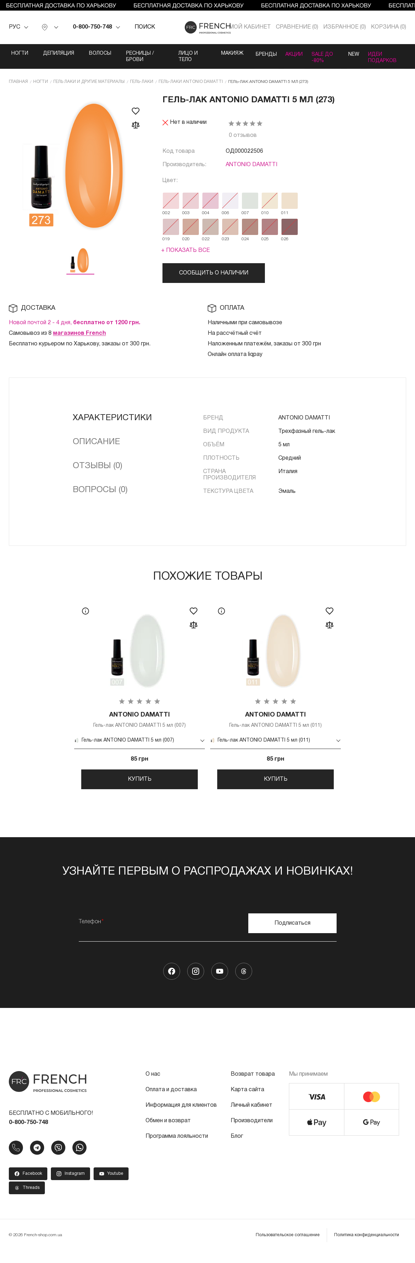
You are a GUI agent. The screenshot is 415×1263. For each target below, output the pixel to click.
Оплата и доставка (171, 1101)
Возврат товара (253, 1086)
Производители (252, 1132)
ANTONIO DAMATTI (251, 170)
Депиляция (58, 53)
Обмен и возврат (168, 1132)
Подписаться (292, 935)
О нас (153, 1086)
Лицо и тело (178, 56)
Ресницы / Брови (138, 56)
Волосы (100, 53)
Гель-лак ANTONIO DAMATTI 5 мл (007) (139, 726)
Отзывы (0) (97, 472)
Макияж (215, 53)
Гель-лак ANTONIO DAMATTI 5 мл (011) (275, 726)
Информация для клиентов (181, 1117)
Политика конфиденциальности (366, 1247)
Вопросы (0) (100, 496)
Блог (237, 1148)
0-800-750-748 (92, 27)
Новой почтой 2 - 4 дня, (74, 328)
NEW (350, 53)
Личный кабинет (251, 1117)
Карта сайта (247, 1101)
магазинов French (79, 339)
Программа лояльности (177, 1148)
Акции (285, 53)
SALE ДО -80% (315, 59)
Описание (96, 448)
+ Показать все (185, 256)
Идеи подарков (385, 56)
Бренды (251, 53)
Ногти (19, 53)
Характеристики (112, 424)
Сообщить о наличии (213, 279)
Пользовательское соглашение (288, 1247)
